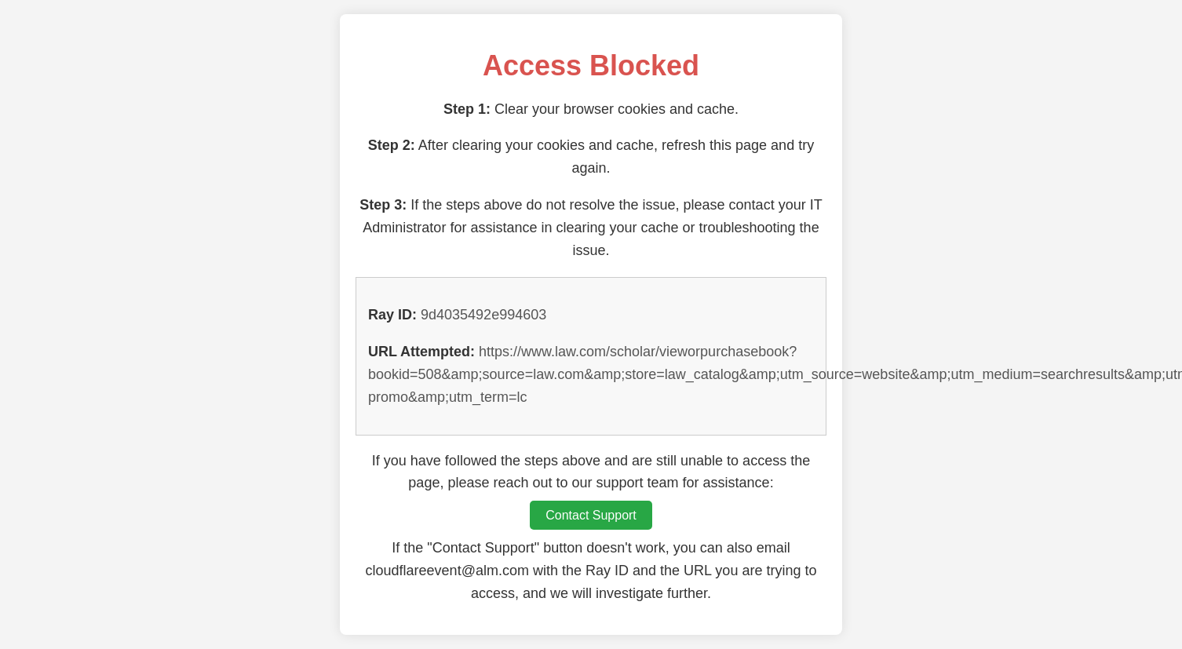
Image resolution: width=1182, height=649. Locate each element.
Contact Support (591, 515)
